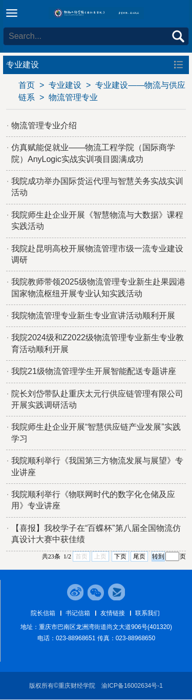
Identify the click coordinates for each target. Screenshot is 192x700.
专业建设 (65, 85)
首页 (26, 85)
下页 (120, 556)
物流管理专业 (73, 97)
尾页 (139, 556)
